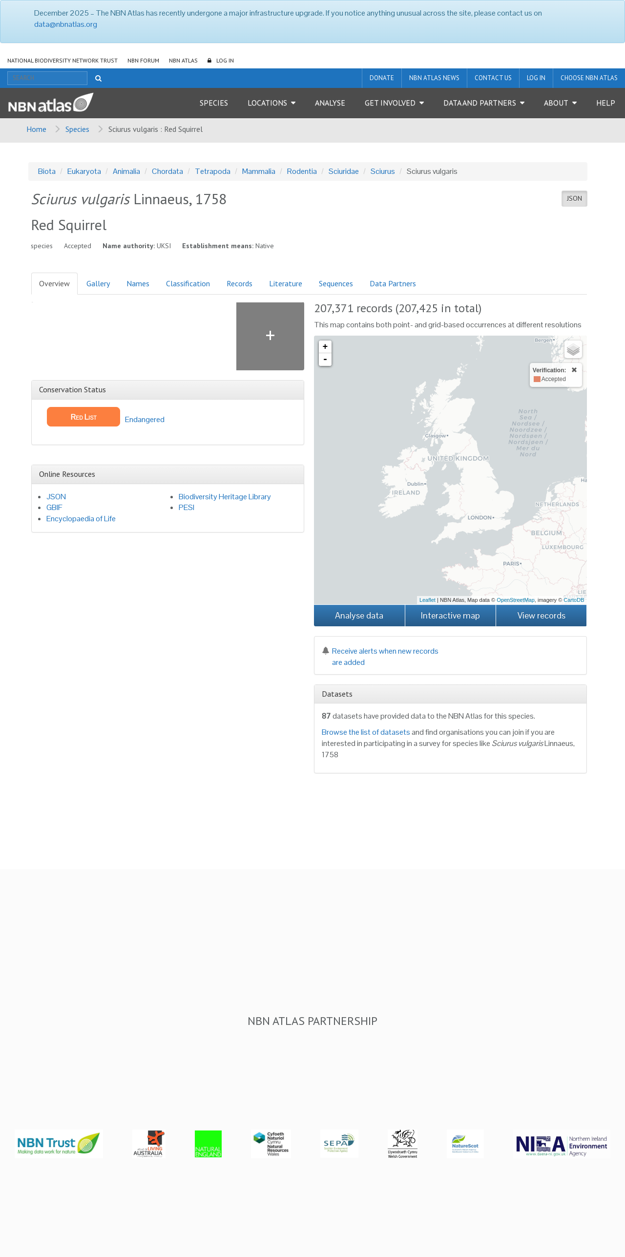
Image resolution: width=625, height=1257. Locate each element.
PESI (186, 507)
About (556, 102)
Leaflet (427, 600)
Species (214, 102)
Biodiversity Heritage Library (225, 496)
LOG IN (225, 60)
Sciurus (383, 171)
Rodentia (302, 171)
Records (239, 283)
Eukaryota (84, 171)
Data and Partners (479, 102)
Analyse (330, 102)
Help (605, 102)
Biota (47, 171)
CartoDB (573, 600)
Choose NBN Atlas (589, 78)
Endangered (106, 416)
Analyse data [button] (359, 615)
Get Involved (390, 102)
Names (137, 283)
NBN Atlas (183, 60)
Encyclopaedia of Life (81, 518)
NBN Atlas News (434, 78)
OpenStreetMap (516, 600)
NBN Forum (143, 60)
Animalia (126, 171)
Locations (267, 102)
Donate (382, 78)
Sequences (336, 283)
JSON (574, 198)
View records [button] (541, 615)
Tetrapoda (212, 171)
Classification (188, 283)
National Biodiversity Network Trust (62, 60)
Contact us (493, 78)
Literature (285, 283)
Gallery (98, 283)
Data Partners (393, 283)
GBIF (54, 507)
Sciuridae (344, 171)
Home (36, 129)
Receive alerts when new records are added (380, 656)
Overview (54, 283)
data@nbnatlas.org (65, 24)
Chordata (167, 171)
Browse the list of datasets (366, 732)
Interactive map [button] (450, 615)
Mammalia (258, 171)
